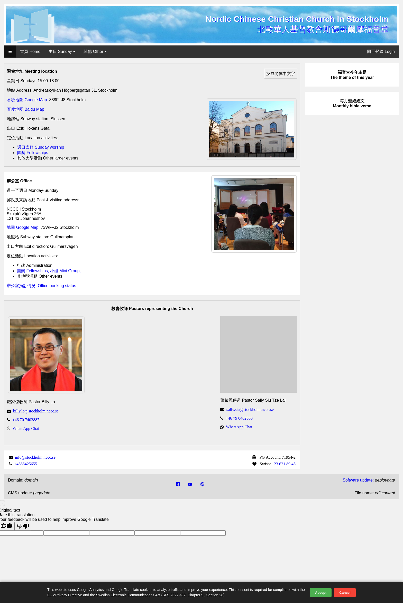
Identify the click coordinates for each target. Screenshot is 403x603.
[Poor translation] (23, 526)
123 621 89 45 (284, 464)
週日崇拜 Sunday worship (40, 147)
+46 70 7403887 (25, 420)
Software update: (358, 480)
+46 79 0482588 (239, 418)
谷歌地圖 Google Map (27, 100)
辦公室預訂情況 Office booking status (41, 286)
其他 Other (95, 51)
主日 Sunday (62, 51)
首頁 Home (30, 51)
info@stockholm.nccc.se (35, 457)
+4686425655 (25, 464)
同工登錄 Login (381, 51)
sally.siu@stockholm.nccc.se (250, 409)
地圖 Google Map (23, 227)
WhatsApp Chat (26, 428)
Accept (320, 593)
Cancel (345, 593)
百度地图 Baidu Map (25, 109)
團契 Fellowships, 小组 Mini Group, (49, 271)
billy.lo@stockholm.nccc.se (36, 411)
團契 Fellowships (32, 152)
